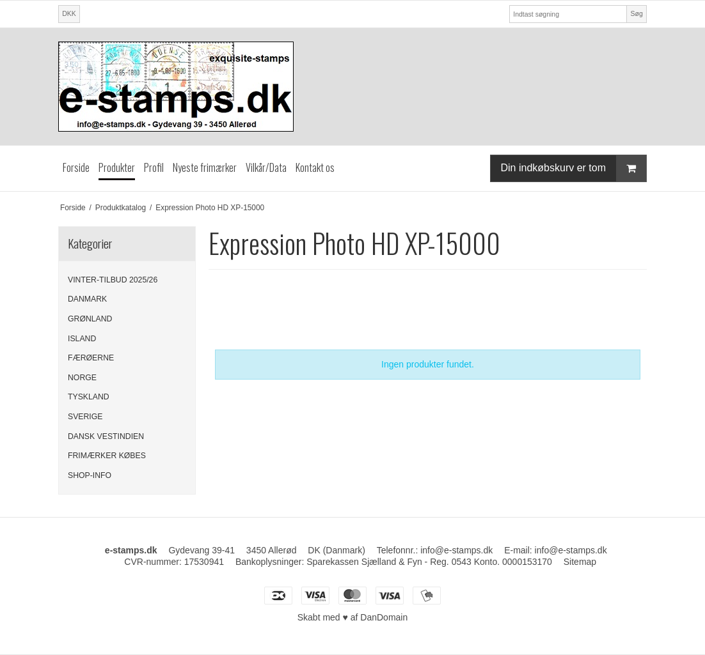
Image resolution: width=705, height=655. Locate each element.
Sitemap (580, 562)
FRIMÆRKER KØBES (107, 455)
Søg (636, 13)
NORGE (82, 377)
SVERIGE (85, 416)
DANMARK (87, 299)
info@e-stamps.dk (571, 550)
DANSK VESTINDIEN (106, 436)
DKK (69, 13)
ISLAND (82, 338)
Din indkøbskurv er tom (574, 168)
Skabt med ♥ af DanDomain (352, 617)
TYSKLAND (88, 396)
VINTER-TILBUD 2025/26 (112, 279)
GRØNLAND (90, 318)
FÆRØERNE (91, 357)
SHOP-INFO (89, 475)
